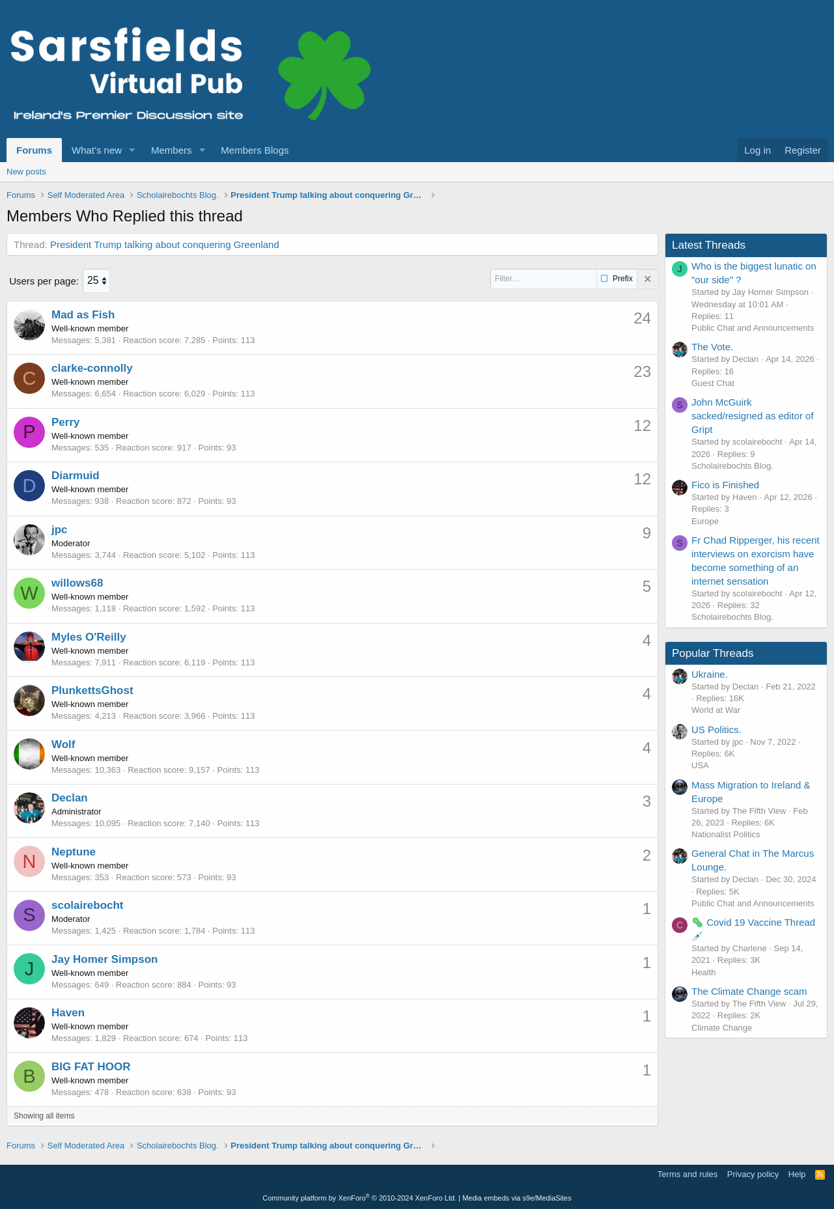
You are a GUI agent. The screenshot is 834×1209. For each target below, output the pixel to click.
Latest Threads (708, 245)
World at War (715, 710)
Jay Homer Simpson (104, 958)
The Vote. (712, 346)
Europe (705, 521)
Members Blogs (254, 150)
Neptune (73, 850)
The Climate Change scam (749, 991)
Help (797, 1173)
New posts (26, 171)
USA (700, 765)
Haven (68, 1012)
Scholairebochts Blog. (732, 466)
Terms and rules (687, 1173)
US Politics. (716, 729)
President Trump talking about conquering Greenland (164, 244)
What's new (97, 150)
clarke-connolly (92, 367)
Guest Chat (712, 383)
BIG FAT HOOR (91, 1065)
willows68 (77, 582)
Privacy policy (753, 1173)
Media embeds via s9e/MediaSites (517, 1197)
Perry (65, 421)
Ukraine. (709, 674)
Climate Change (721, 1028)
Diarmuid (75, 475)
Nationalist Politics (725, 834)
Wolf (63, 743)
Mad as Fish (83, 314)
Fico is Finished (725, 484)
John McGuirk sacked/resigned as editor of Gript (752, 415)
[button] (132, 150)
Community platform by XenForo (359, 1197)
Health (703, 972)
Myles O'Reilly (88, 636)
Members (171, 150)
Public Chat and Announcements (752, 328)
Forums (34, 150)
